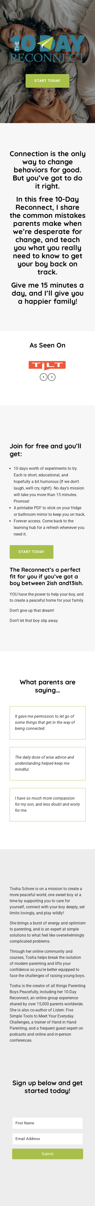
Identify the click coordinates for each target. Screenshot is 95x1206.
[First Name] (47, 1123)
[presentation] (43, 378)
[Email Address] (47, 1139)
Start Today (31, 552)
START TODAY (47, 81)
